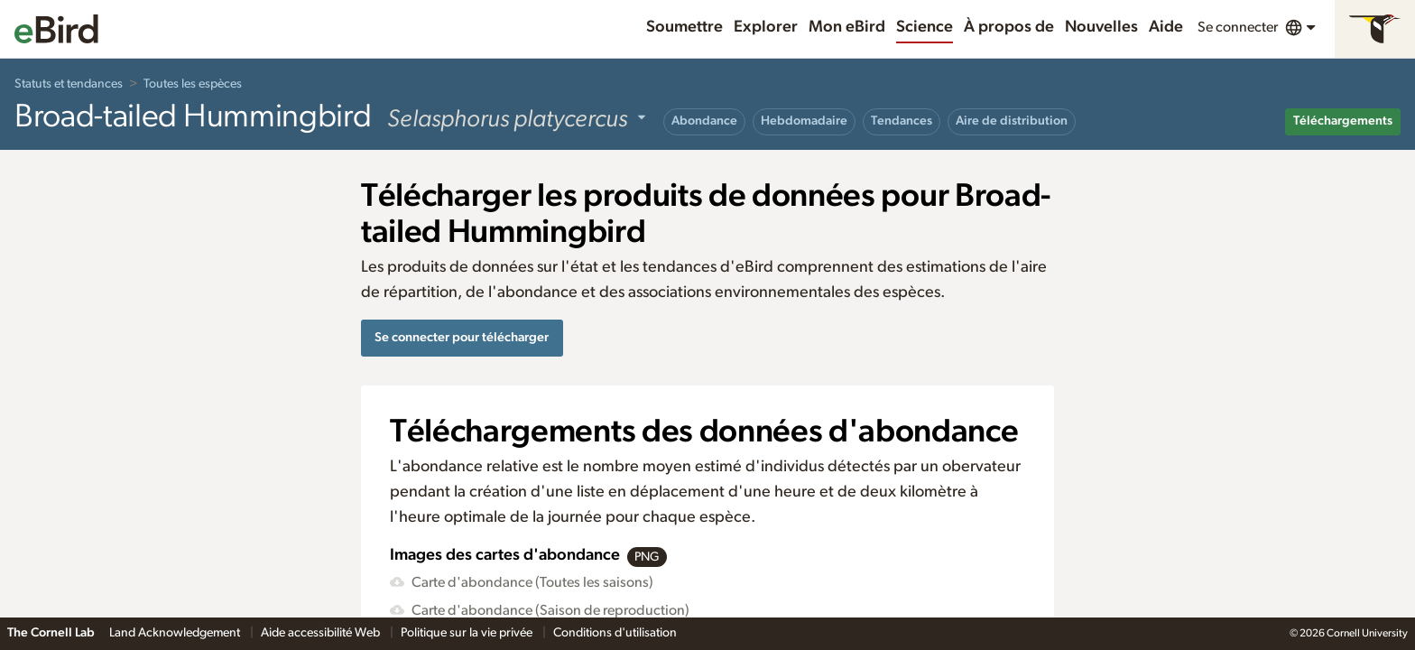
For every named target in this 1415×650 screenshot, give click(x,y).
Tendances (901, 121)
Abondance (704, 121)
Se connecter (1238, 27)
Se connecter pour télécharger (462, 337)
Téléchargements (1342, 121)
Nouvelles (1101, 27)
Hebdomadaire (804, 121)
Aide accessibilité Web (322, 633)
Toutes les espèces (192, 84)
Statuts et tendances (68, 84)
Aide (1166, 27)
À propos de (1009, 27)
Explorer (766, 27)
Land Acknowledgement (176, 633)
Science (924, 27)
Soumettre (684, 27)
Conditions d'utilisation (615, 633)
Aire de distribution (1012, 121)
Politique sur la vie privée (468, 633)
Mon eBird (847, 27)
